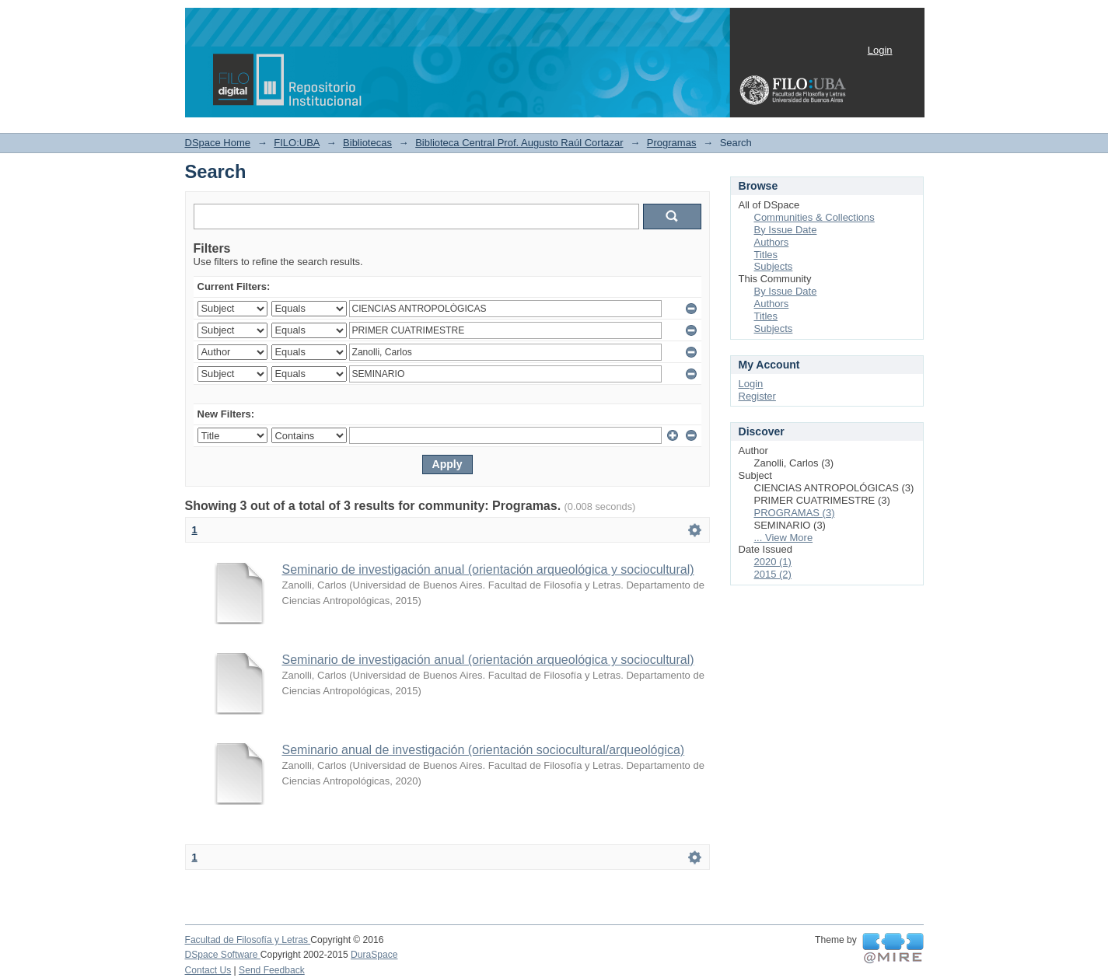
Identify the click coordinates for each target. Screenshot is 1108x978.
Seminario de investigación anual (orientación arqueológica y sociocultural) (488, 569)
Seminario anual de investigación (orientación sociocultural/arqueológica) (483, 749)
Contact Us (208, 970)
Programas (672, 142)
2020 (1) (773, 562)
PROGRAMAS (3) (794, 513)
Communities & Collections (814, 217)
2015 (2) (773, 574)
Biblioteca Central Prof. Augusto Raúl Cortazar (519, 142)
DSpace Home (218, 142)
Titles (766, 254)
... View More (783, 537)
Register (757, 396)
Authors (771, 242)
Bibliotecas (367, 142)
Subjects (773, 266)
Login (880, 50)
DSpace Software (222, 954)
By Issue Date (785, 230)
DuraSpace (374, 954)
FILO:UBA (297, 142)
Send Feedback (272, 970)
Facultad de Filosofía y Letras (248, 939)
